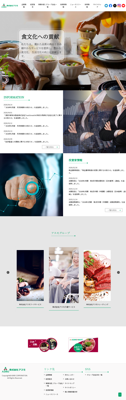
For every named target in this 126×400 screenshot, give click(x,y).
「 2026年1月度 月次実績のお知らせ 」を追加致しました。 (26, 134)
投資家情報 (50, 390)
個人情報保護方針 (71, 392)
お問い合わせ (69, 379)
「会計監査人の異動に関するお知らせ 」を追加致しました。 (27, 141)
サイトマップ (69, 383)
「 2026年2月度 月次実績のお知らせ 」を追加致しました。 (26, 126)
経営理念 (49, 379)
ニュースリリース (52, 394)
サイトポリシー (70, 387)
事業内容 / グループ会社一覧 (54, 384)
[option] (63, 50)
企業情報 (49, 375)
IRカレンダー (69, 375)
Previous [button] (8, 272)
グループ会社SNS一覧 (94, 375)
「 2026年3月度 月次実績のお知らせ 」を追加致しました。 (26, 107)
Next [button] (118, 272)
